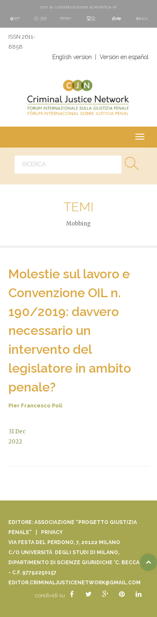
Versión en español (124, 57)
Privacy (52, 532)
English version (72, 57)
